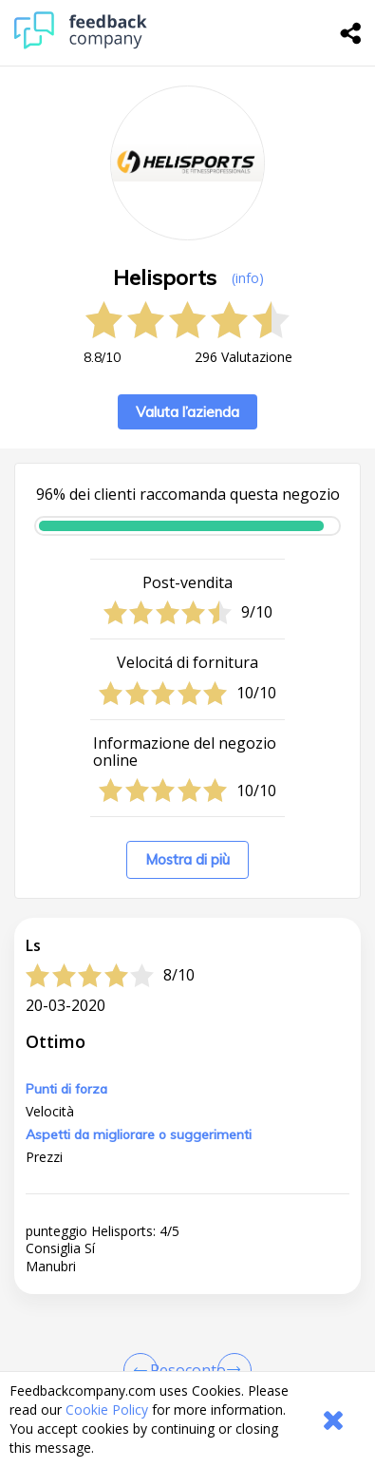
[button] (187, 1363)
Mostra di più (187, 859)
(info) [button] (248, 278)
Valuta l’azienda (187, 412)
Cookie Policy (107, 1409)
